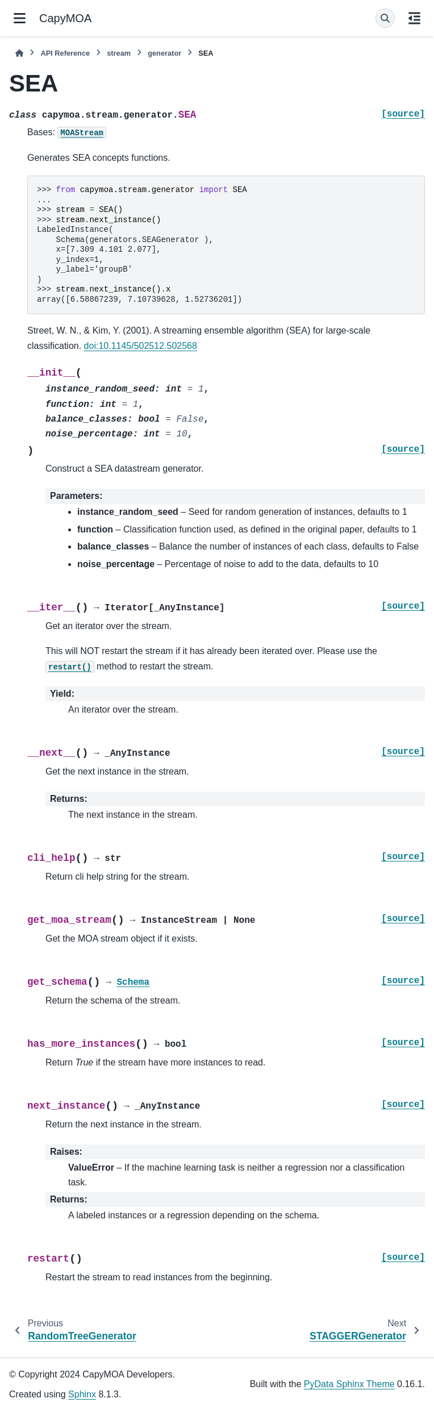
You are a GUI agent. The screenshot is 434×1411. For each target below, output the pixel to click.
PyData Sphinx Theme (349, 1384)
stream (119, 53)
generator (164, 53)
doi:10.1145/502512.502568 (140, 346)
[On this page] (414, 18)
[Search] (385, 18)
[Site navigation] (19, 18)
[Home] (19, 53)
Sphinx (82, 1394)
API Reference (65, 53)
